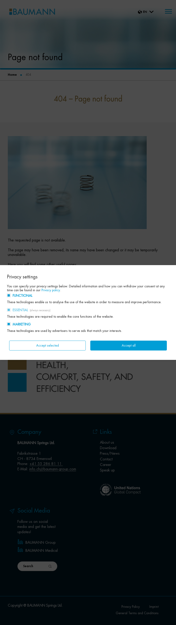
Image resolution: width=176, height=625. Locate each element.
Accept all (129, 345)
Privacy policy (50, 290)
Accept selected (47, 345)
